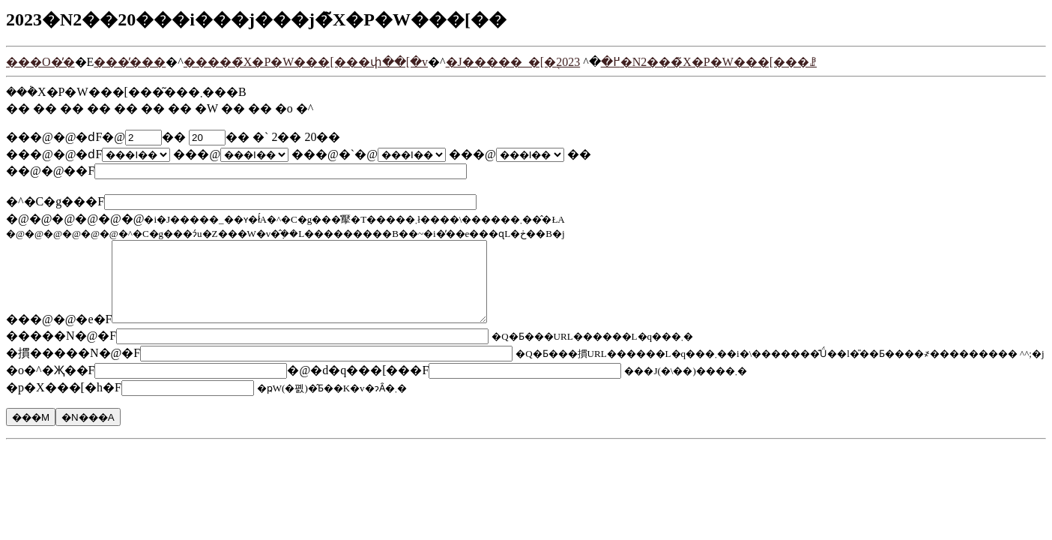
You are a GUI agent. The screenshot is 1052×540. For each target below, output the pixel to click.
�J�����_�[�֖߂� (533, 62)
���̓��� (130, 62)
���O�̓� (40, 62)
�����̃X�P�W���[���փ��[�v (306, 62)
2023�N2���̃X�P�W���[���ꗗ (686, 62)
